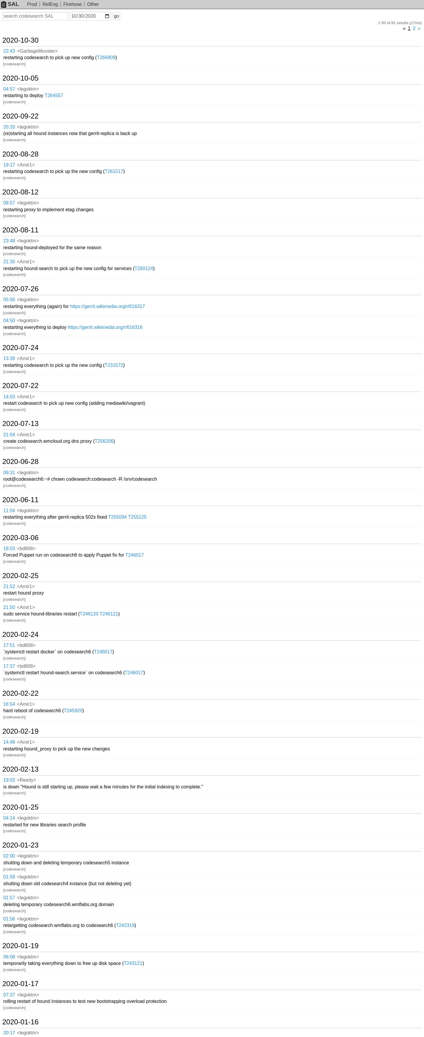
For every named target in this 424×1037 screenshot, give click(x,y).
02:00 (9, 855)
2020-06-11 (20, 499)
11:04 (9, 510)
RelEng (50, 4)
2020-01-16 (20, 1022)
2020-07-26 (20, 289)
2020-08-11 (20, 230)
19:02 (9, 780)
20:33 (9, 126)
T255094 (117, 517)
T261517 (114, 171)
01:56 (9, 918)
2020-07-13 (20, 423)
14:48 (9, 742)
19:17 (9, 164)
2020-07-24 (20, 347)
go (116, 16)
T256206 (104, 441)
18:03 (9, 548)
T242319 (125, 925)
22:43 (9, 51)
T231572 (114, 365)
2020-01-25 (20, 807)
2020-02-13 (20, 769)
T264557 (53, 95)
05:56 (9, 299)
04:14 (9, 817)
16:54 (9, 704)
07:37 (9, 994)
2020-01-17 (20, 983)
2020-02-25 (20, 575)
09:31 (9, 472)
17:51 (9, 645)
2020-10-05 (20, 78)
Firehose (72, 4)
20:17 (9, 1032)
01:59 (9, 876)
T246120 (89, 613)
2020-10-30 (20, 40)
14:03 (9, 396)
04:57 (9, 88)
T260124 (144, 268)
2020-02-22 (20, 693)
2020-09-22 (20, 116)
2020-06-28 (20, 461)
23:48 (9, 240)
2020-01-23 (20, 845)
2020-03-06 (20, 537)
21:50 (9, 607)
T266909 (106, 57)
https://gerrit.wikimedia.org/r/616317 (107, 306)
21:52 (9, 586)
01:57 (9, 897)
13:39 (9, 358)
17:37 (9, 666)
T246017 (134, 554)
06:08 (9, 956)
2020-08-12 (20, 192)
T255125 (137, 517)
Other (93, 4)
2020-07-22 (20, 385)
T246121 (109, 613)
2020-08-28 (20, 154)
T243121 (133, 963)
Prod (32, 4)
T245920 (73, 710)
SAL (10, 4)
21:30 (9, 261)
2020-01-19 (20, 945)
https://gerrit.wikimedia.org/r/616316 (105, 327)
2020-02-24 (20, 634)
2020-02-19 (20, 731)
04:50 (9, 320)
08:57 (9, 202)
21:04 (9, 434)
